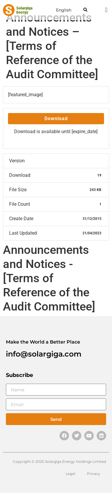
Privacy (93, 473)
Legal (70, 473)
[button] (85, 10)
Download (56, 118)
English (63, 10)
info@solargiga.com (43, 353)
